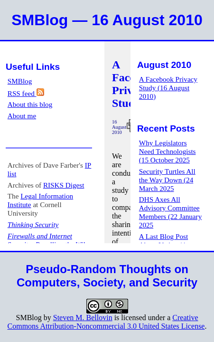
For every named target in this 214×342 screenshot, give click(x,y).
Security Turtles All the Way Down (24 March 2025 (167, 179)
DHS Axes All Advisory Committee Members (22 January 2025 (170, 212)
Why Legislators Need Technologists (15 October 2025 (167, 151)
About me (22, 116)
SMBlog (20, 81)
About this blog (30, 104)
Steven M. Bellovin (82, 318)
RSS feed (26, 93)
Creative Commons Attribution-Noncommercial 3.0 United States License (106, 322)
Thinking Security (33, 224)
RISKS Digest (63, 185)
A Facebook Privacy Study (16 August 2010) (168, 87)
